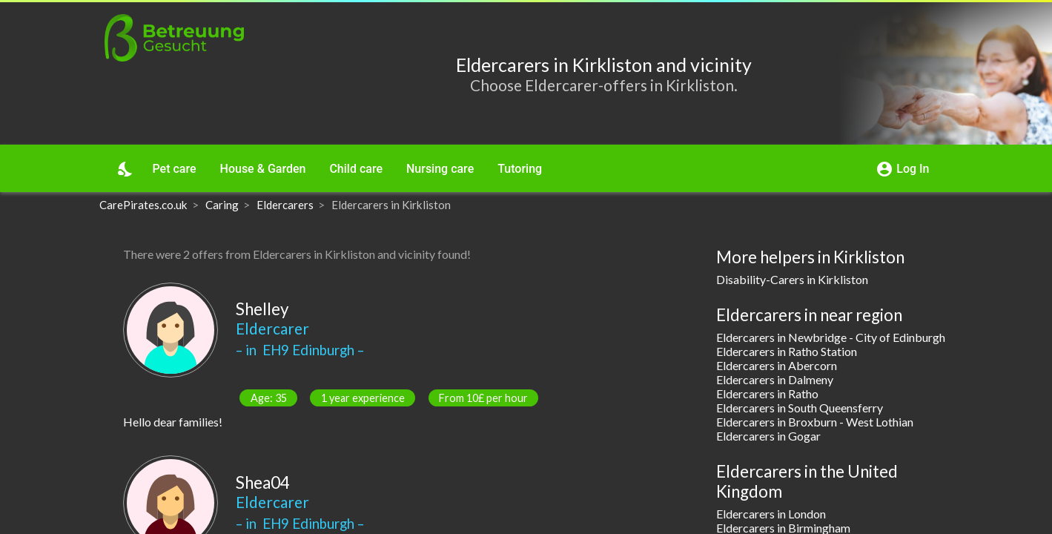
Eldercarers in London (771, 514)
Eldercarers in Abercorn (776, 365)
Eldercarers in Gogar (768, 436)
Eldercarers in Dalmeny (774, 379)
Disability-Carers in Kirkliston (792, 279)
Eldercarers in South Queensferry (799, 407)
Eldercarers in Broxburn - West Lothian (814, 422)
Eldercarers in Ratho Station (786, 351)
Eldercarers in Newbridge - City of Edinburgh (830, 337)
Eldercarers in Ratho (767, 393)
